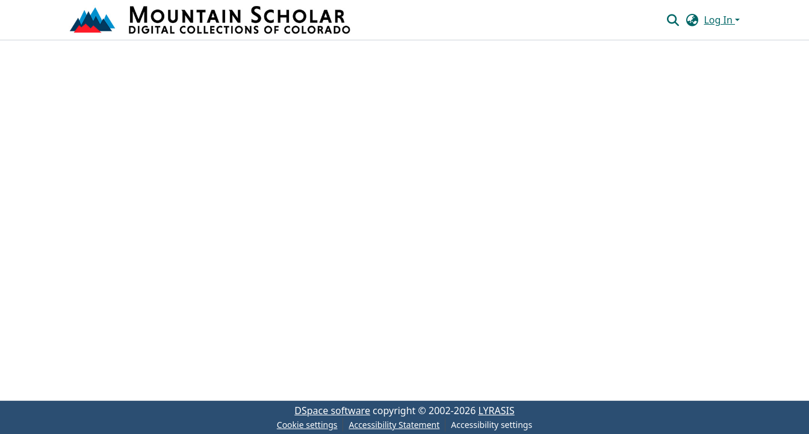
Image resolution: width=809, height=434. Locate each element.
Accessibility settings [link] (491, 424)
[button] (211, 20)
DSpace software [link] (332, 410)
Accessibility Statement (394, 424)
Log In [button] (719, 19)
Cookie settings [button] (307, 424)
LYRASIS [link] (497, 410)
